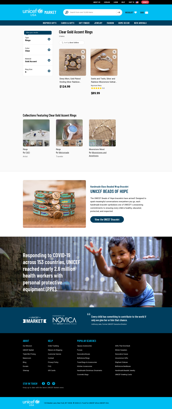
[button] (83, 52)
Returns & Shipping (55, 350)
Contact (51, 358)
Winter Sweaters (121, 350)
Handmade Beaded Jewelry (125, 370)
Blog (24, 362)
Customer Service (54, 354)
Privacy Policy (53, 362)
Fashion (110, 22)
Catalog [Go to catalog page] (107, 2)
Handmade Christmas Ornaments (89, 370)
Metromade (64, 152)
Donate (25, 366)
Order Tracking (53, 346)
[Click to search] (118, 12)
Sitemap (26, 370)
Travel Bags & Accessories (87, 362)
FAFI (28, 152)
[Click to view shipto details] (133, 2)
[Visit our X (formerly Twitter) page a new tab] (48, 383)
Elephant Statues (121, 362)
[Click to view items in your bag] (144, 12)
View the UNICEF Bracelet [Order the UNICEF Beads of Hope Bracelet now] (107, 219)
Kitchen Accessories (84, 366)
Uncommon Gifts (121, 358)
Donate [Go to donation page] (145, 2)
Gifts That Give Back (122, 346)
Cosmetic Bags (83, 374)
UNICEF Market (28, 350)
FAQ (49, 366)
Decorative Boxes (83, 354)
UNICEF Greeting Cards (123, 374)
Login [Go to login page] (116, 2)
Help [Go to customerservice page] (123, 2)
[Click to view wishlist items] (131, 12)
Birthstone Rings (83, 358)
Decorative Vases (121, 354)
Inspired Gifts (49, 22)
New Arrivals (140, 22)
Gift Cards (51, 370)
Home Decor (124, 22)
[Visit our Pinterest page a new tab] (53, 383)
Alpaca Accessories (84, 346)
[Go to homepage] (39, 12)
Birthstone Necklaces (123, 366)
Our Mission (27, 346)
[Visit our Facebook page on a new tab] (43, 383)
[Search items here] (89, 12)
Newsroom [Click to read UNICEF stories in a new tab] (27, 358)
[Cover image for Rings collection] (36, 133)
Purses (79, 350)
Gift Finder (84, 22)
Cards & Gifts (67, 22)
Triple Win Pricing (29, 354)
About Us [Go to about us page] (96, 2)
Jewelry (98, 22)
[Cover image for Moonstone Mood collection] (102, 133)
